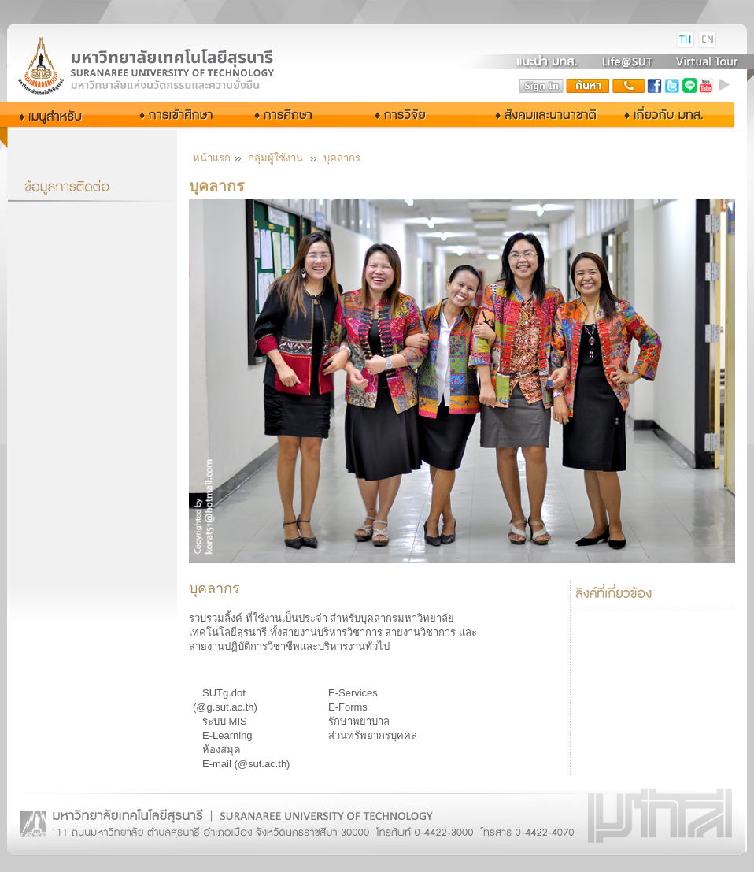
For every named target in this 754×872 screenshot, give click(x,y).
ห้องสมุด (221, 749)
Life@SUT (627, 61)
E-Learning (227, 735)
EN (707, 39)
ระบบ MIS (224, 721)
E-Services (353, 693)
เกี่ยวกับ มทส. (668, 114)
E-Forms (348, 707)
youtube (707, 86)
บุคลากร (341, 158)
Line (689, 86)
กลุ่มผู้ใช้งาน (61, 114)
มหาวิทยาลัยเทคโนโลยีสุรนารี (164, 40)
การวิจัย (404, 114)
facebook (655, 86)
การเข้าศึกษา (178, 114)
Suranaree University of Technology (164, 65)
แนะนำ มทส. (547, 61)
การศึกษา (297, 114)
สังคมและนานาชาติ (529, 114)
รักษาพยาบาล (359, 721)
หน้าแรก (212, 158)
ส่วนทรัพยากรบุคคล (372, 735)
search (588, 86)
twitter (672, 86)
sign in (541, 86)
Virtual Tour (705, 61)
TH (685, 39)
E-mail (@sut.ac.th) (246, 764)
